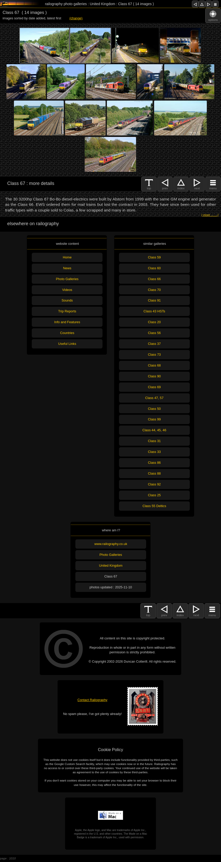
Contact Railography (92, 700)
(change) (76, 18)
